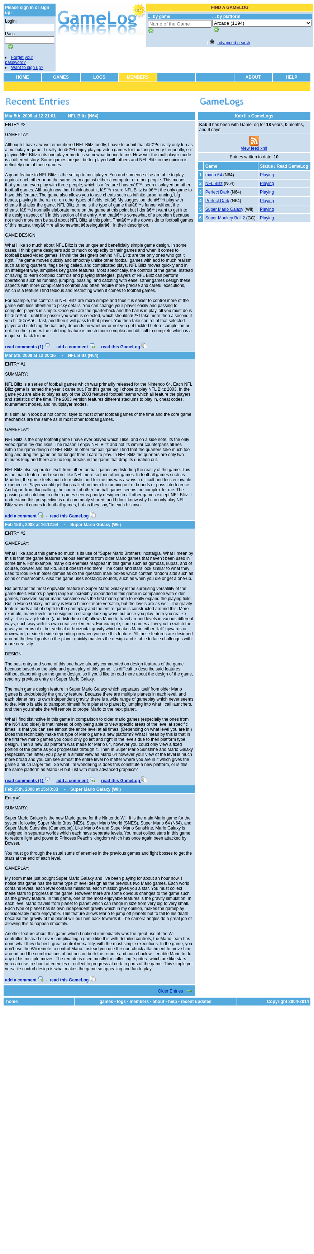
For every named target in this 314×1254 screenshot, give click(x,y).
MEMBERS (138, 77)
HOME (22, 77)
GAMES (61, 77)
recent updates (196, 1001)
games (106, 1001)
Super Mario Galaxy (224, 209)
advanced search (234, 42)
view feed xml (254, 148)
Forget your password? (19, 60)
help (172, 1001)
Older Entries (170, 991)
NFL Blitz (214, 183)
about (159, 1001)
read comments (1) (27, 346)
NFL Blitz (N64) (83, 116)
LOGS (99, 77)
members (139, 1001)
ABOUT (253, 77)
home (12, 1001)
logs (121, 1001)
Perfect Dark (217, 192)
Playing (267, 174)
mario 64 (213, 174)
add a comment (75, 346)
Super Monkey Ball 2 (225, 217)
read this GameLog (124, 346)
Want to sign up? (27, 67)
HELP (291, 77)
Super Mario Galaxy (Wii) (95, 524)
